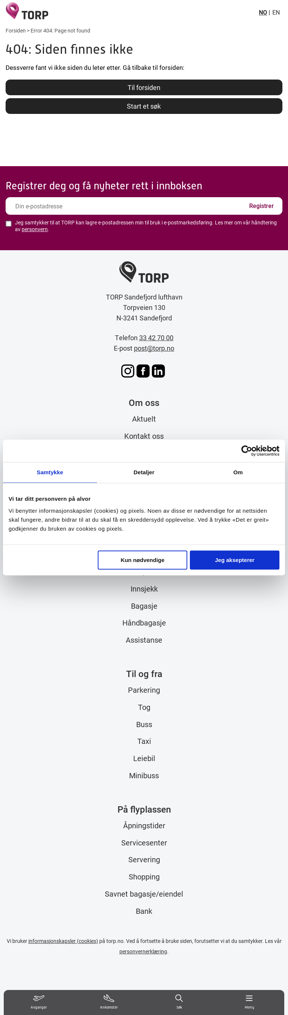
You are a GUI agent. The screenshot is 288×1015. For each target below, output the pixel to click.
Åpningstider (144, 825)
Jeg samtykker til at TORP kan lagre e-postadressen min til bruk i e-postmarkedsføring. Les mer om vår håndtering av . (146, 226)
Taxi (144, 741)
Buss (144, 724)
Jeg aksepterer (234, 560)
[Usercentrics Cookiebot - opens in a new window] (246, 450)
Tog (144, 707)
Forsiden (16, 30)
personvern (35, 229)
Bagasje (144, 606)
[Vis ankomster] (109, 1002)
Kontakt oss (144, 436)
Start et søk (144, 106)
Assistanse (144, 640)
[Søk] (179, 1002)
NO (263, 12)
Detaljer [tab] (144, 472)
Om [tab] (237, 472)
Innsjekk (144, 588)
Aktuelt (144, 418)
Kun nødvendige (142, 560)
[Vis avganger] (39, 1002)
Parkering (144, 690)
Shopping (144, 876)
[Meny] (249, 1002)
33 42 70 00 (156, 337)
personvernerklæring (143, 951)
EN (276, 12)
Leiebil (144, 758)
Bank (144, 911)
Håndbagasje (144, 622)
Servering (144, 859)
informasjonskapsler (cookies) (63, 940)
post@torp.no (154, 348)
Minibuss (144, 775)
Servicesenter (144, 842)
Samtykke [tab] (50, 472)
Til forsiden (144, 87)
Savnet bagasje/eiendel (144, 893)
